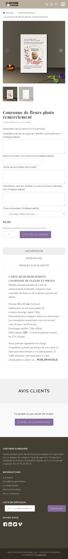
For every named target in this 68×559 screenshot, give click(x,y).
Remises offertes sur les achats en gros (24, 228)
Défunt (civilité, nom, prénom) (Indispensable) (28, 156)
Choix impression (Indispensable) (21, 208)
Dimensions (34, 258)
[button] (61, 50)
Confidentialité (10, 485)
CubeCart (41, 555)
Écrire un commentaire (34, 422)
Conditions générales (14, 481)
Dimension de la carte (15, 129)
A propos (8, 477)
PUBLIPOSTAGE (47, 359)
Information (34, 250)
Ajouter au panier (35, 234)
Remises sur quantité (34, 265)
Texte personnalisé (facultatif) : (20, 167)
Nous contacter (11, 493)
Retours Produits (12, 489)
